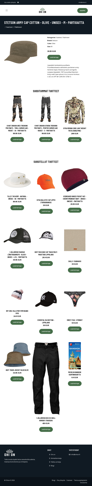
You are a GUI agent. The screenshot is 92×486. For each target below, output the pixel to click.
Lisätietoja (54, 57)
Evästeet (69, 480)
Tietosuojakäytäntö (80, 480)
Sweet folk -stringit (75, 320)
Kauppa (82, 10)
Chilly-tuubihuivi (74, 261)
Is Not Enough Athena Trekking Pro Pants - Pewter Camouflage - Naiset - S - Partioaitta (46, 128)
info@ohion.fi (82, 2)
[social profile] (18, 2)
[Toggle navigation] (6, 10)
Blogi (52, 466)
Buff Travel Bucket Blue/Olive (17, 370)
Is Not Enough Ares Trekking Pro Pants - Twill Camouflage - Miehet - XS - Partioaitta (17, 128)
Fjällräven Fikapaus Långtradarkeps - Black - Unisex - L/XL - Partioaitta (17, 254)
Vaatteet (9, 27)
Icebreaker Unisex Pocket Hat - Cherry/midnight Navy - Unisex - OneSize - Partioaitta (75, 198)
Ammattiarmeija (56, 458)
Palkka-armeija (56, 462)
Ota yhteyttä (61, 480)
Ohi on (53, 454)
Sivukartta (83, 483)
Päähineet (18, 27)
